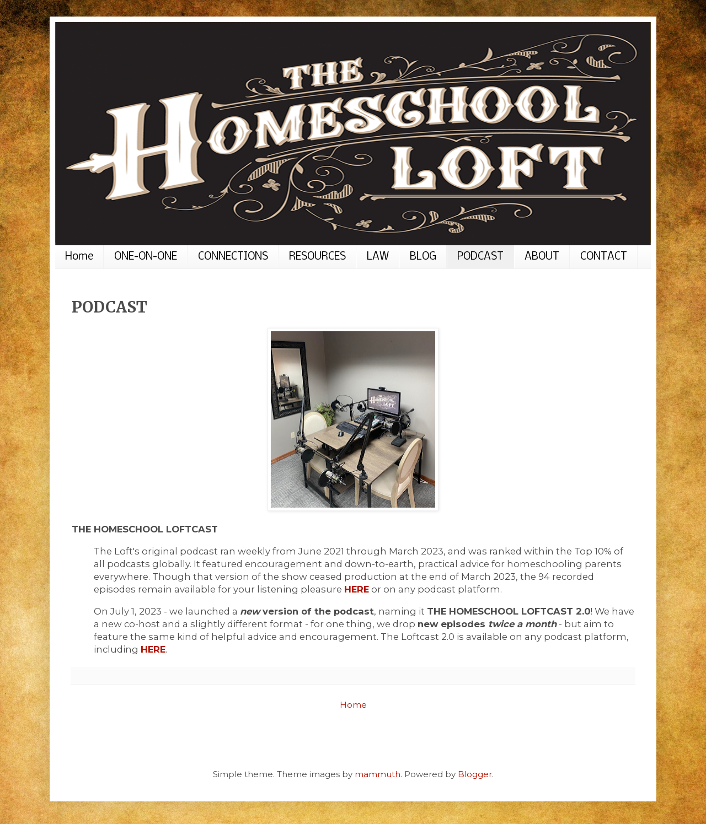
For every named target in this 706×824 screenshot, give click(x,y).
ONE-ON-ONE (145, 256)
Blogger (475, 774)
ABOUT (542, 256)
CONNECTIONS (233, 256)
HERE (356, 589)
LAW (378, 256)
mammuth (377, 774)
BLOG (423, 256)
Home (79, 256)
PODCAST (480, 256)
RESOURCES (317, 256)
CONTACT (603, 256)
